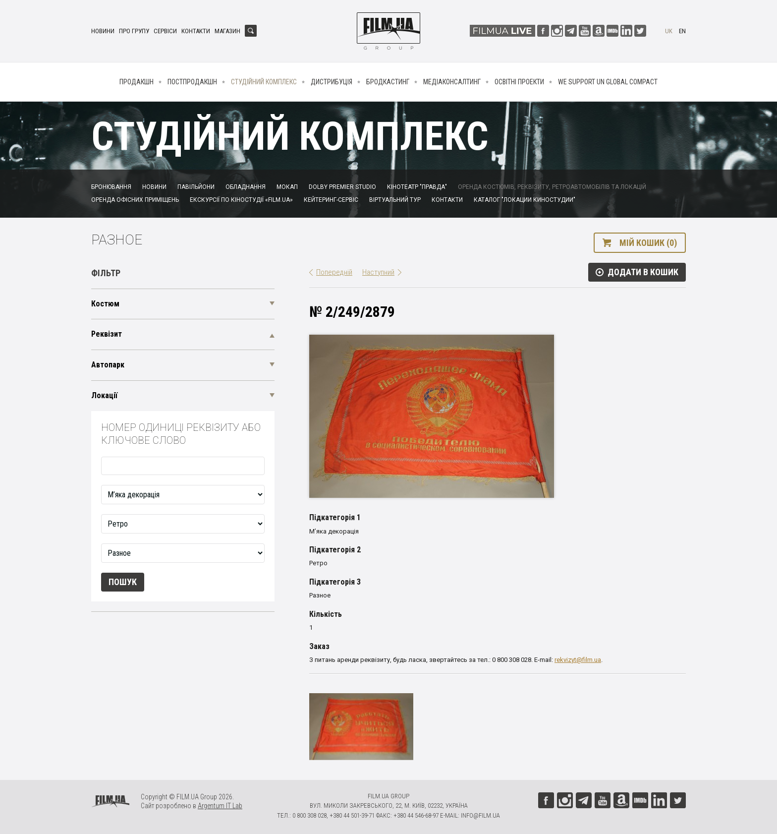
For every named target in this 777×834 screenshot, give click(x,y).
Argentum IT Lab (220, 806)
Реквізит (106, 334)
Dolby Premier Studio (342, 186)
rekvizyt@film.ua (578, 659)
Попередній (334, 272)
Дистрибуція (331, 82)
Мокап (287, 186)
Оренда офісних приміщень (135, 199)
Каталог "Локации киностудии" (524, 199)
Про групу (134, 31)
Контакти (195, 31)
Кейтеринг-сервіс (331, 199)
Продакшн (136, 82)
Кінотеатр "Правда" (417, 186)
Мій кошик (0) (648, 243)
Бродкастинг (387, 82)
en (682, 31)
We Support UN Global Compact (608, 82)
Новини (102, 31)
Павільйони (196, 186)
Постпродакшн (192, 82)
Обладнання (245, 186)
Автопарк (107, 364)
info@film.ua (480, 815)
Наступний (378, 272)
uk (668, 31)
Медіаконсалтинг (452, 82)
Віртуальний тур (395, 199)
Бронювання (111, 186)
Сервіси (165, 31)
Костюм (105, 303)
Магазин (227, 31)
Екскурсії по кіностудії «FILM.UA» (241, 199)
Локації (104, 395)
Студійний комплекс (264, 82)
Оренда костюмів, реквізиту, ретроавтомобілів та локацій (552, 186)
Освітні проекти (519, 82)
